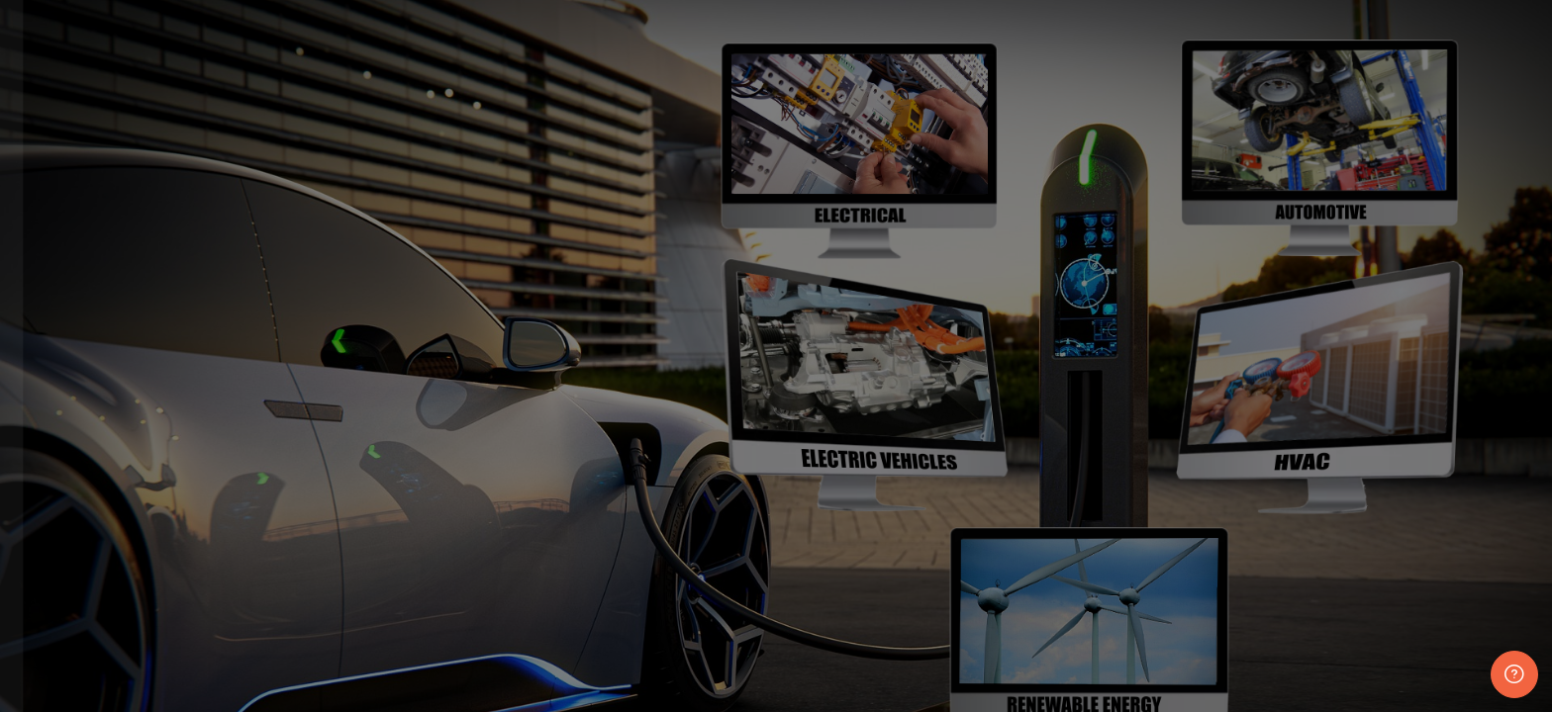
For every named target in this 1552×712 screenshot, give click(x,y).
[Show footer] (1514, 674)
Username (61, 485)
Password (59, 586)
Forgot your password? (329, 682)
